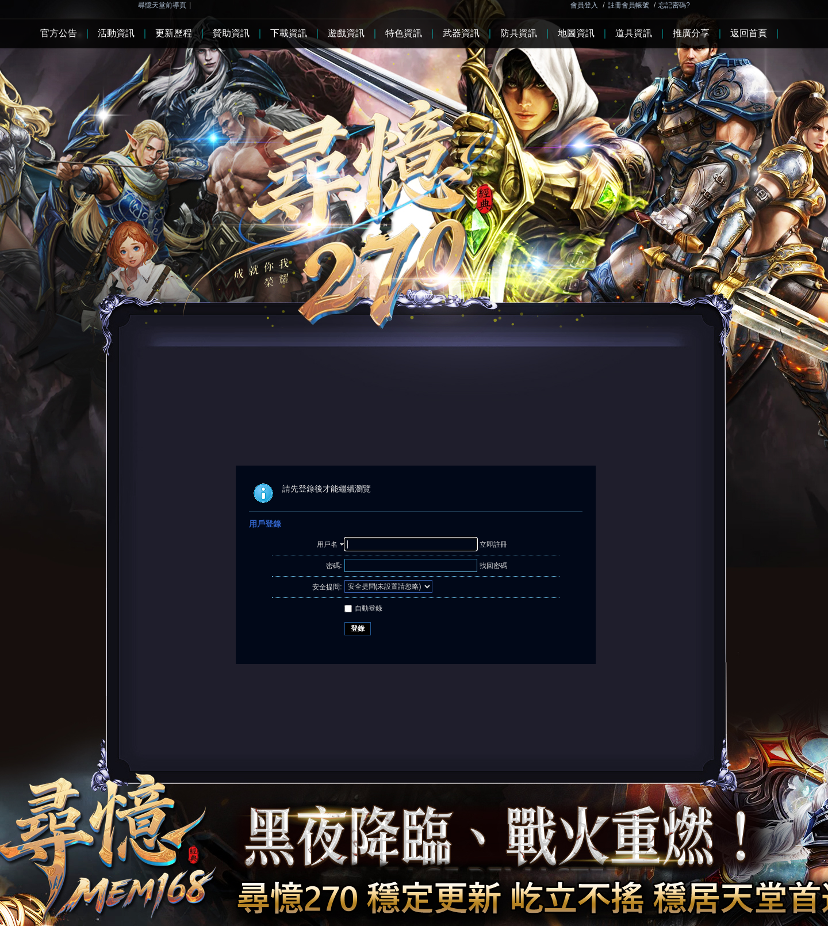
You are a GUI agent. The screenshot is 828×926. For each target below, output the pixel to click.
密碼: (334, 566)
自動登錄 (363, 608)
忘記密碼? (674, 5)
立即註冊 (493, 544)
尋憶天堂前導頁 (162, 5)
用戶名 (327, 544)
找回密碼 (493, 566)
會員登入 (584, 5)
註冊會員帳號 (628, 5)
